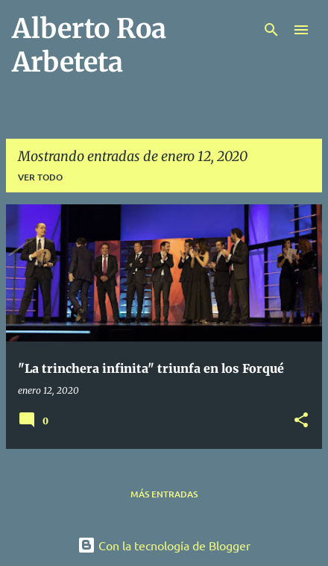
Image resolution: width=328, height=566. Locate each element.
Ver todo (40, 177)
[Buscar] (271, 30)
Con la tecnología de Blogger (164, 545)
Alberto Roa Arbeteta (89, 45)
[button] (301, 421)
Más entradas (164, 494)
